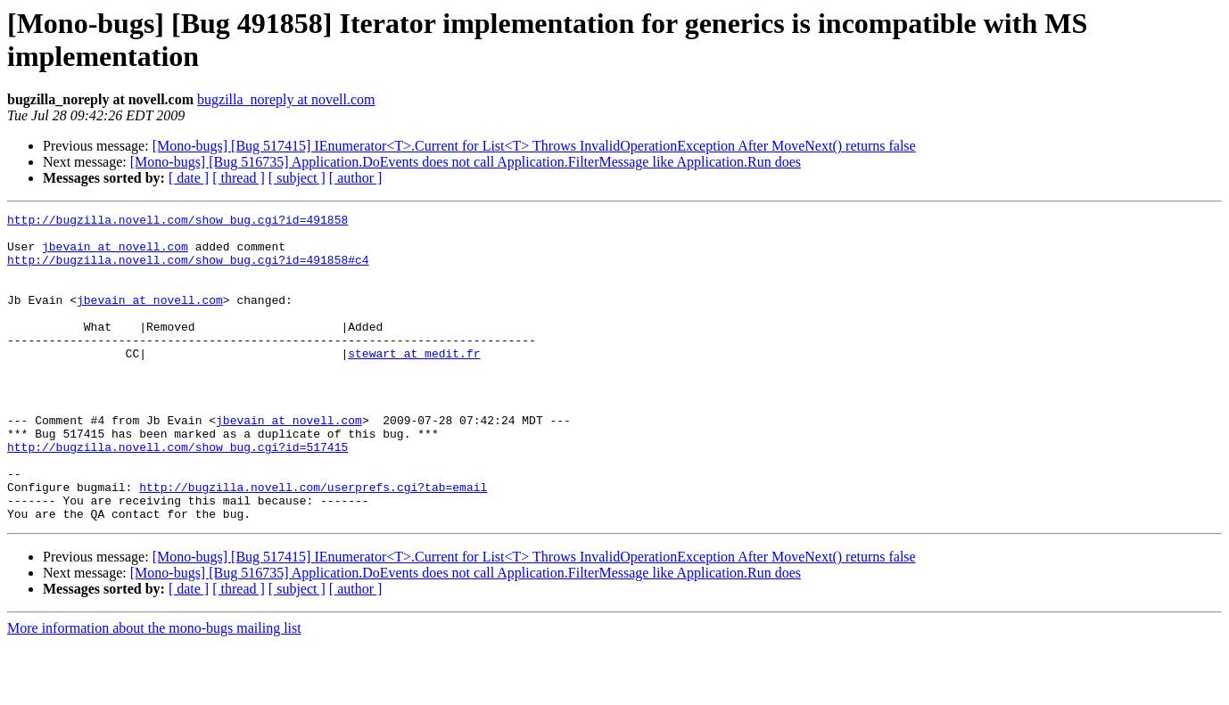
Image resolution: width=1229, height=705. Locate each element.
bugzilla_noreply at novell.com (286, 99)
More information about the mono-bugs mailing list (154, 689)
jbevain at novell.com (115, 254)
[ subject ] (297, 177)
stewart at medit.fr (414, 382)
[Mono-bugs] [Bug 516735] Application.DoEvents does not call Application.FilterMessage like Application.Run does (465, 161)
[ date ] (189, 177)
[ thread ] (238, 177)
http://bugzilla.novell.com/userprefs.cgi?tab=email (313, 543)
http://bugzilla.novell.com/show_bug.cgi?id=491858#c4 (188, 270)
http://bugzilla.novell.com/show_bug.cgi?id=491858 (177, 222)
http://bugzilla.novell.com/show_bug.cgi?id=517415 (177, 495)
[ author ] (356, 177)
